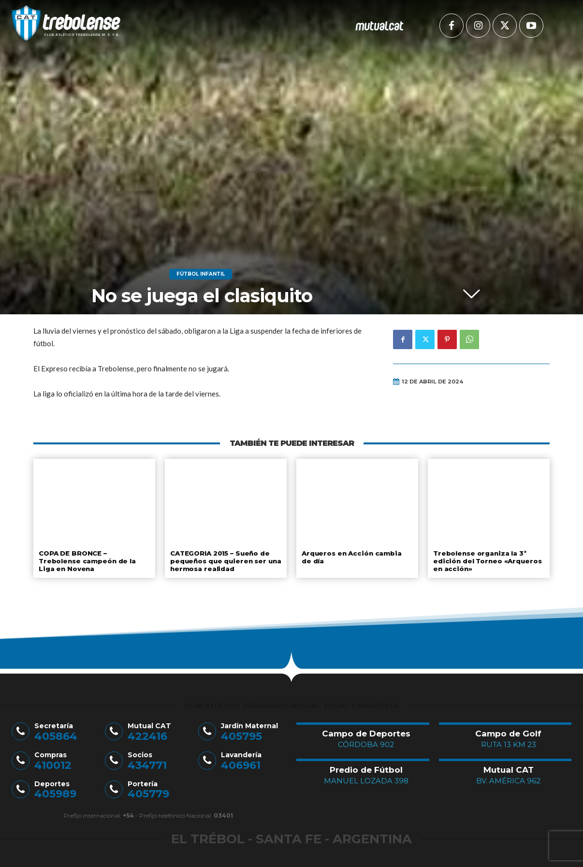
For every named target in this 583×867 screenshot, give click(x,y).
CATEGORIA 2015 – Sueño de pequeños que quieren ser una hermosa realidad (224, 560)
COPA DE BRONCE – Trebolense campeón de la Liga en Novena (94, 557)
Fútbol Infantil (200, 274)
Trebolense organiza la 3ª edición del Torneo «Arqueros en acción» (485, 560)
